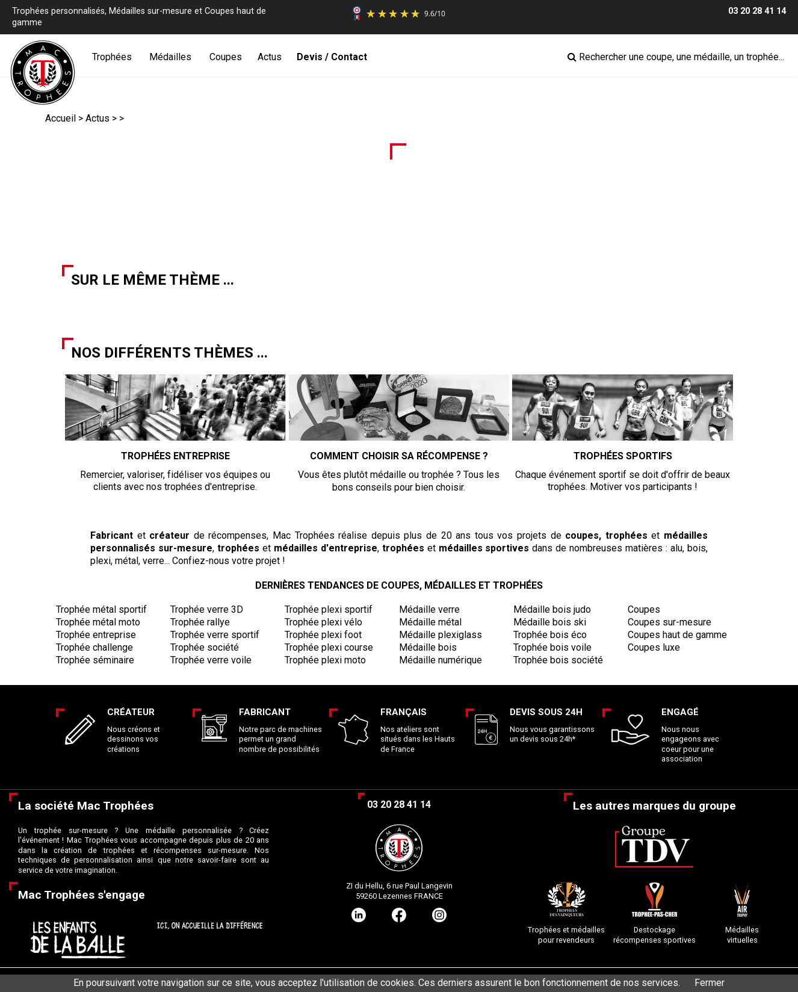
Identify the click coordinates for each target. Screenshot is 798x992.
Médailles (170, 57)
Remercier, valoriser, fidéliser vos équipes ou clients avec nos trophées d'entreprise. (175, 462)
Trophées (112, 57)
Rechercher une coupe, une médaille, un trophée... (676, 57)
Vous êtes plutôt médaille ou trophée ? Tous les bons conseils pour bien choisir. (399, 462)
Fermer (709, 982)
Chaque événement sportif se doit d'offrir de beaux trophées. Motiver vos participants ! (622, 462)
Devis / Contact (332, 57)
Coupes (225, 57)
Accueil (60, 118)
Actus (270, 57)
